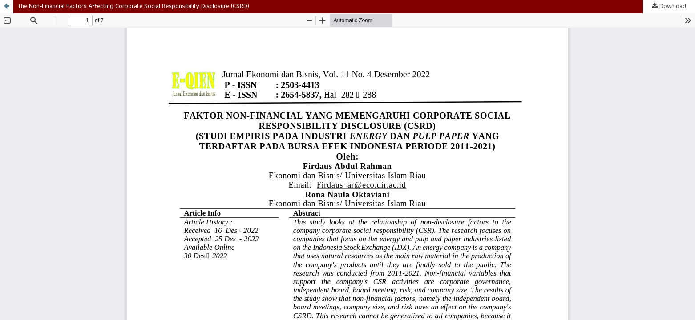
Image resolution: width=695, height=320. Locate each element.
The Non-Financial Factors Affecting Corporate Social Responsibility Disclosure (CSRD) (133, 6)
